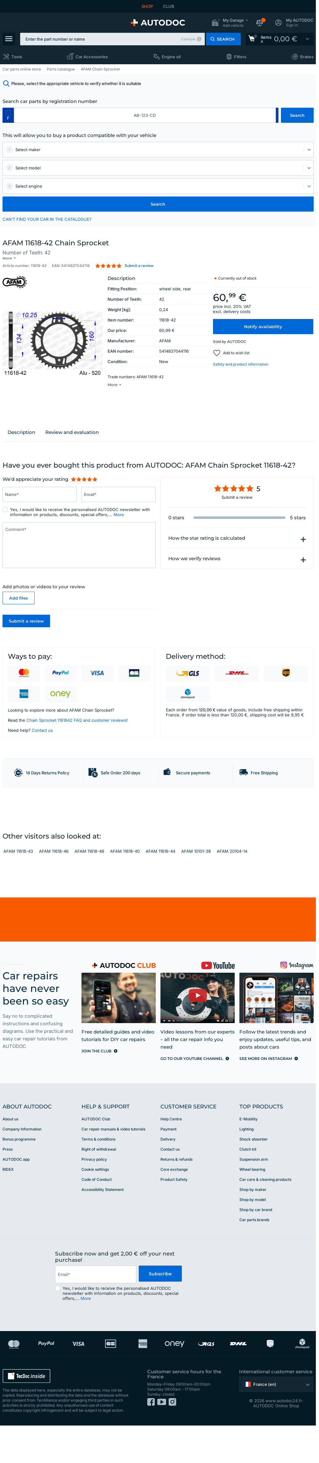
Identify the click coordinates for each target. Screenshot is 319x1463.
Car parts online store (22, 69)
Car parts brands (254, 1257)
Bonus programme (19, 1176)
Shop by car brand (255, 1246)
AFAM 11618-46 (54, 888)
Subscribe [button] (160, 1311)
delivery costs (236, 306)
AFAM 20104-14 (232, 888)
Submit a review (26, 620)
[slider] (84, 479)
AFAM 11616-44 (160, 888)
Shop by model (252, 1236)
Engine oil (171, 56)
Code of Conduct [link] (96, 1216)
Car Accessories (92, 56)
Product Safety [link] (173, 1216)
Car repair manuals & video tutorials (113, 1166)
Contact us (42, 730)
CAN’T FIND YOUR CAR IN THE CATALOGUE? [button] (47, 219)
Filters (240, 56)
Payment (168, 1166)
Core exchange (174, 1206)
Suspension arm (253, 1196)
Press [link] (8, 1186)
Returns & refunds (176, 1196)
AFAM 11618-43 (18, 888)
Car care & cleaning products (265, 1216)
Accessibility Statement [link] (102, 1226)
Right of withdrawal (98, 1186)
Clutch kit (247, 1186)
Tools (16, 56)
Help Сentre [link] (171, 1156)
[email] (95, 1311)
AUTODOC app (16, 1196)
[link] (280, 39)
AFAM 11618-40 (125, 888)
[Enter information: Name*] (40, 494)
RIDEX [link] (8, 1206)
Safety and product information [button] (240, 359)
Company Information (22, 1166)
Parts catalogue (61, 69)
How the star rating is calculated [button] (206, 538)
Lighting (246, 1166)
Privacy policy (94, 1196)
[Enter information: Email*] (118, 494)
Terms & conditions (98, 1176)
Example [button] (188, 39)
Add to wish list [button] (236, 347)
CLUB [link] (168, 6)
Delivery (168, 1176)
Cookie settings (95, 1206)
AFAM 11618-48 (89, 888)
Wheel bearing (252, 1206)
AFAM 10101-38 (196, 888)
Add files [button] (18, 598)
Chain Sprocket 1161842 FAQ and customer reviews (76, 720)
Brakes (307, 56)
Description (21, 432)
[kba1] (145, 115)
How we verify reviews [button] (194, 558)
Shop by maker (252, 1226)
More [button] (119, 514)
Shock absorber (253, 1176)
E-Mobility (248, 1156)
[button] (229, 23)
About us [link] (10, 1156)
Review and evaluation (72, 432)
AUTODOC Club (95, 1156)
